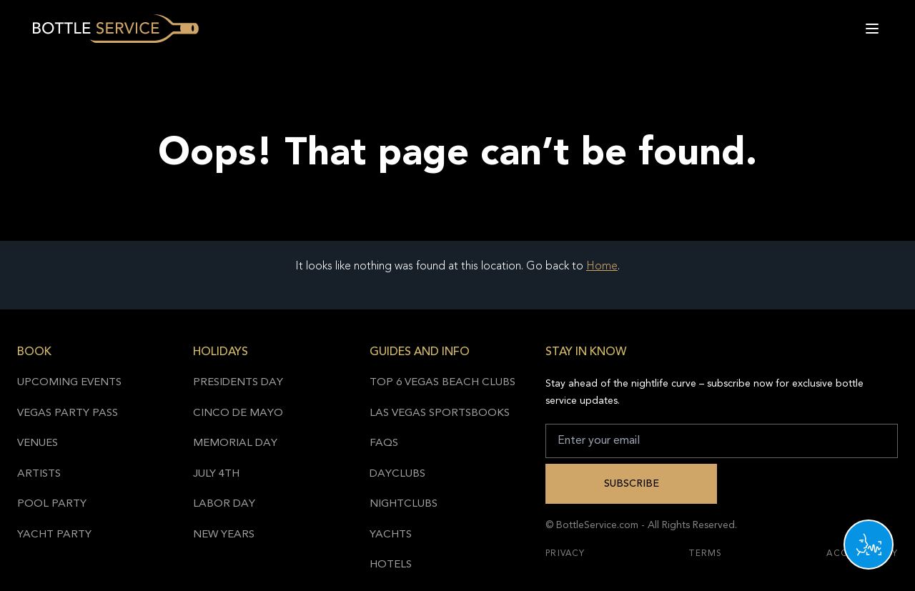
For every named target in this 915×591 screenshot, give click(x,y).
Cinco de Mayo (238, 413)
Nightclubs (403, 504)
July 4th (216, 474)
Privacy (565, 554)
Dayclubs (397, 474)
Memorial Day (235, 443)
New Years (223, 535)
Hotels (391, 565)
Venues (37, 443)
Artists (39, 474)
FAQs (384, 443)
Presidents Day (238, 382)
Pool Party (51, 504)
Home (602, 266)
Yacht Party (54, 535)
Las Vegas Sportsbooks (440, 413)
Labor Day (224, 504)
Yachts (391, 535)
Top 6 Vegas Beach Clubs (442, 382)
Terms (705, 554)
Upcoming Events (69, 382)
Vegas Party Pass (67, 413)
